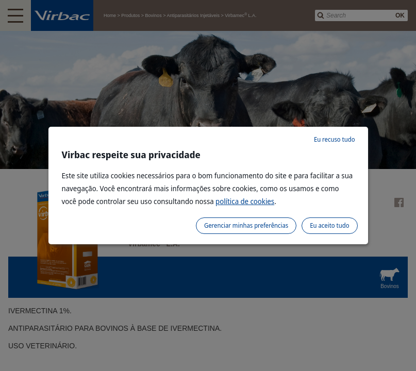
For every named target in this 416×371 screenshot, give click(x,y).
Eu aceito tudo (329, 225)
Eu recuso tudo (334, 139)
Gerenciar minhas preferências (246, 225)
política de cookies (244, 201)
